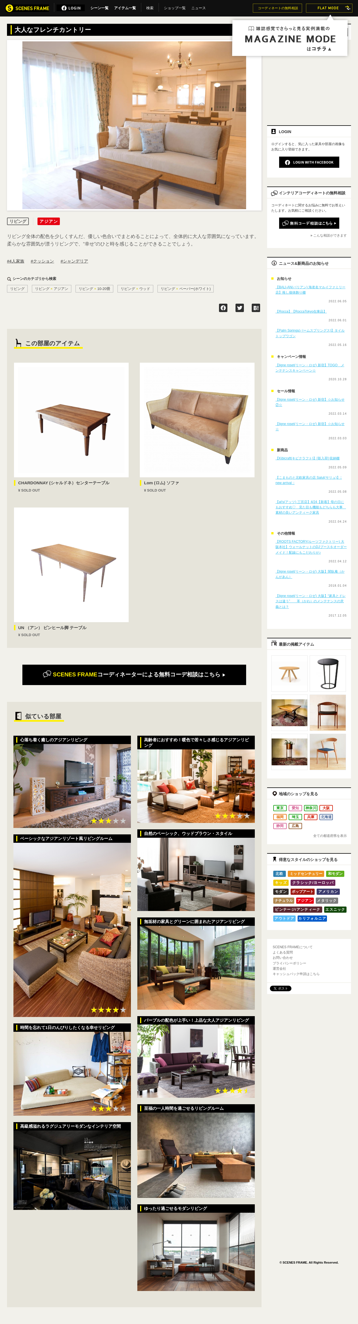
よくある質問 (283, 952)
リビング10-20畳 (94, 289)
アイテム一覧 (125, 7)
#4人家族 (15, 261)
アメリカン (328, 891)
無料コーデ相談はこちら (134, 674)
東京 (280, 808)
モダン (281, 891)
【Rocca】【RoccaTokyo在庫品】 (301, 311)
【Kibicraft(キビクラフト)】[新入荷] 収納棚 (307, 458)
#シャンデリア (74, 261)
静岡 (280, 826)
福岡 (280, 817)
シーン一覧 (99, 7)
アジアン (305, 900)
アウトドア (284, 918)
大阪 (326, 808)
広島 (295, 826)
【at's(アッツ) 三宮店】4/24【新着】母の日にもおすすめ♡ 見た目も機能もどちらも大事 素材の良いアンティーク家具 (310, 507)
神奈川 (310, 808)
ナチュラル (284, 900)
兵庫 (310, 817)
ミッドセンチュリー (306, 874)
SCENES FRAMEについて (293, 947)
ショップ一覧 (175, 7)
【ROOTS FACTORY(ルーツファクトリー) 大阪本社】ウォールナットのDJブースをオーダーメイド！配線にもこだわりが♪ (311, 547)
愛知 (295, 808)
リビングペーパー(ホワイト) (186, 289)
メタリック (327, 900)
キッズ (281, 883)
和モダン (335, 874)
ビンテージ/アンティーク (297, 909)
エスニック (335, 909)
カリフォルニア (312, 918)
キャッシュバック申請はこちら (296, 974)
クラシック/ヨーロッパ (313, 883)
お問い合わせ (283, 958)
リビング (17, 289)
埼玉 (295, 817)
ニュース (198, 7)
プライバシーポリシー (289, 963)
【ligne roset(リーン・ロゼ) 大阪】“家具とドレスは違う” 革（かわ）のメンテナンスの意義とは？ (310, 601)
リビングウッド (135, 289)
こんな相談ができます (330, 235)
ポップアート (303, 891)
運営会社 (279, 969)
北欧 (279, 874)
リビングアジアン (51, 289)
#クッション (42, 261)
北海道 (326, 817)
